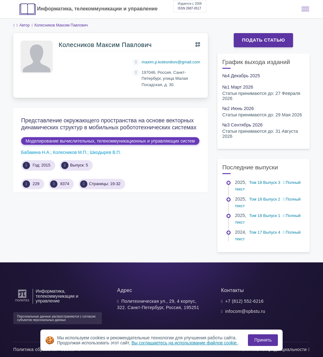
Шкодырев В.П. (105, 152)
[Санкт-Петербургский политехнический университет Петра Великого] (22, 301)
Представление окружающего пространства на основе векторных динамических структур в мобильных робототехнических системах (109, 124)
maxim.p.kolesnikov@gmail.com (171, 62)
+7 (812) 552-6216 (244, 301)
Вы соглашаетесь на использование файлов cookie (185, 342)
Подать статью (263, 40)
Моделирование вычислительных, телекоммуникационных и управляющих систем (110, 140)
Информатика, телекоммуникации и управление (97, 8)
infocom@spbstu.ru (245, 311)
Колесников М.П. (70, 152)
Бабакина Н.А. (35, 152)
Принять (263, 339)
